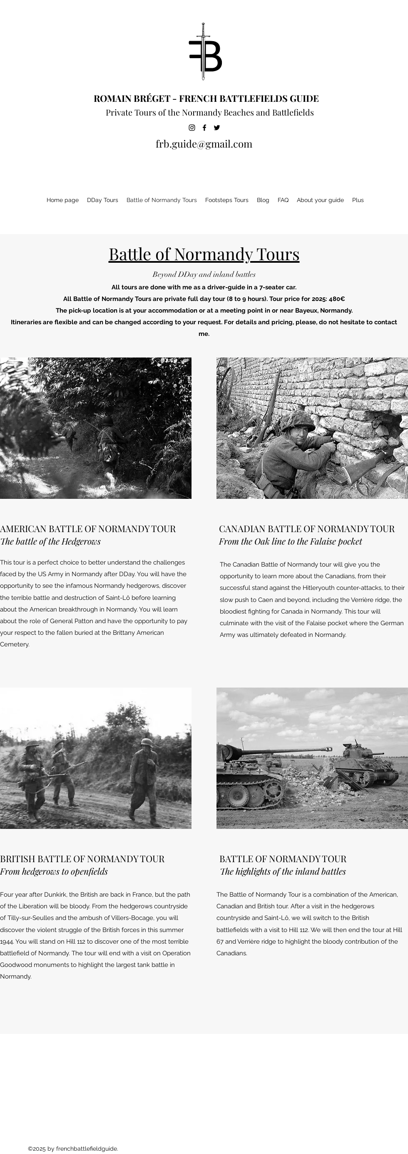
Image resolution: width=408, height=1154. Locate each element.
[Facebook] (204, 127)
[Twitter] (217, 127)
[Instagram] (192, 127)
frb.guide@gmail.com (204, 143)
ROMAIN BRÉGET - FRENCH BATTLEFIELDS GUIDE (206, 98)
